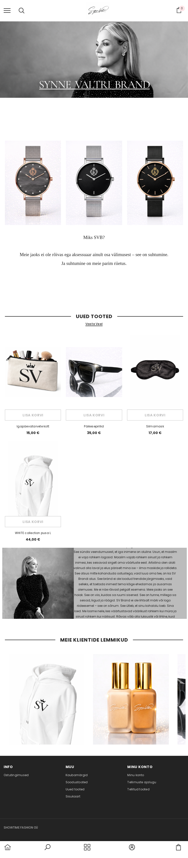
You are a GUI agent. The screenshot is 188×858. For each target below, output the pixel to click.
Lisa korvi (33, 415)
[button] (47, 850)
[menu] (7, 10)
